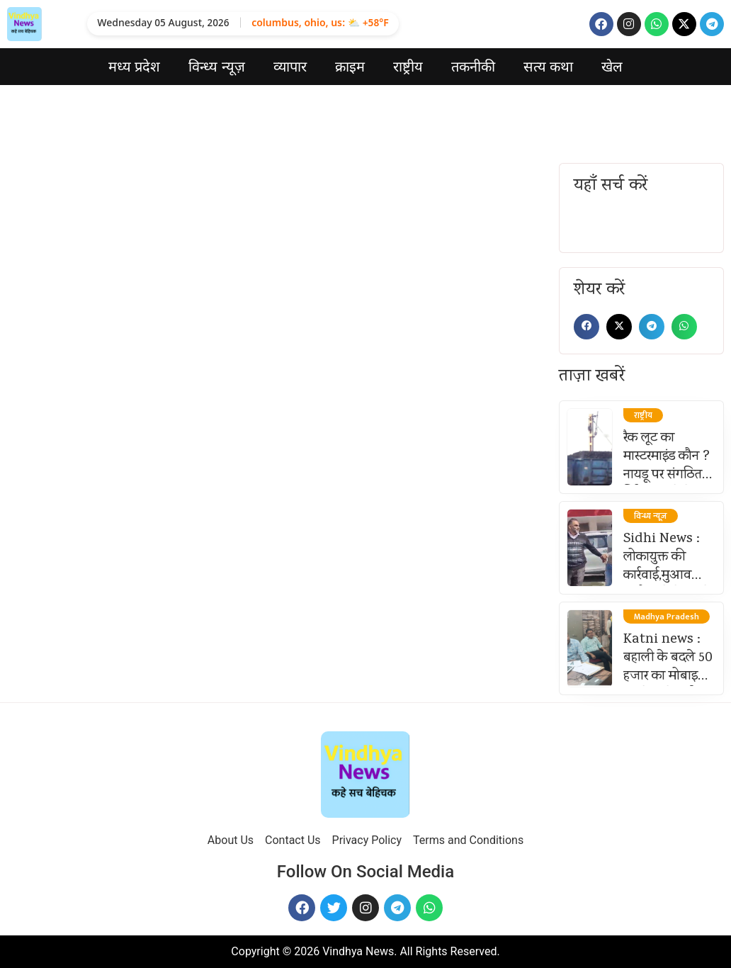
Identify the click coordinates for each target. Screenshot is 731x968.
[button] (586, 326)
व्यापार (290, 66)
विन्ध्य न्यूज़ (216, 66)
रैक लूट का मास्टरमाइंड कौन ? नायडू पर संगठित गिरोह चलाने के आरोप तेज (666, 475)
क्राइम (350, 66)
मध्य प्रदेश (134, 66)
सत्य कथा (548, 66)
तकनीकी (473, 66)
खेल (612, 66)
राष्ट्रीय (408, 66)
